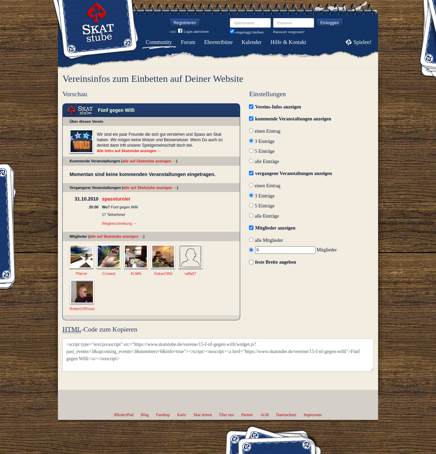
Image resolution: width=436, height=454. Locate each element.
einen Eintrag (264, 131)
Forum (188, 42)
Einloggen (330, 22)
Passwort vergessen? (289, 32)
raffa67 (190, 274)
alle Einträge (264, 161)
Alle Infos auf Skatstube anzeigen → (129, 151)
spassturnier (116, 199)
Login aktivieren (193, 31)
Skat (80, 110)
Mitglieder (293, 249)
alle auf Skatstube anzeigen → (149, 161)
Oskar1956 (163, 274)
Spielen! (363, 42)
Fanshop (163, 414)
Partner (247, 414)
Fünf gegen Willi (116, 110)
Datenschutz (286, 414)
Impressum (312, 414)
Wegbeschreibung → (119, 223)
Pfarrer (81, 274)
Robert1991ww (81, 309)
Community (159, 42)
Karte (181, 414)
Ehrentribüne (218, 42)
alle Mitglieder (266, 240)
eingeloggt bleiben (247, 32)
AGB (264, 414)
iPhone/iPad (123, 414)
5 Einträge (261, 151)
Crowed (108, 274)
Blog (145, 414)
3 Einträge (261, 141)
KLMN (136, 274)
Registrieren (185, 22)
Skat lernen (202, 414)
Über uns (226, 414)
